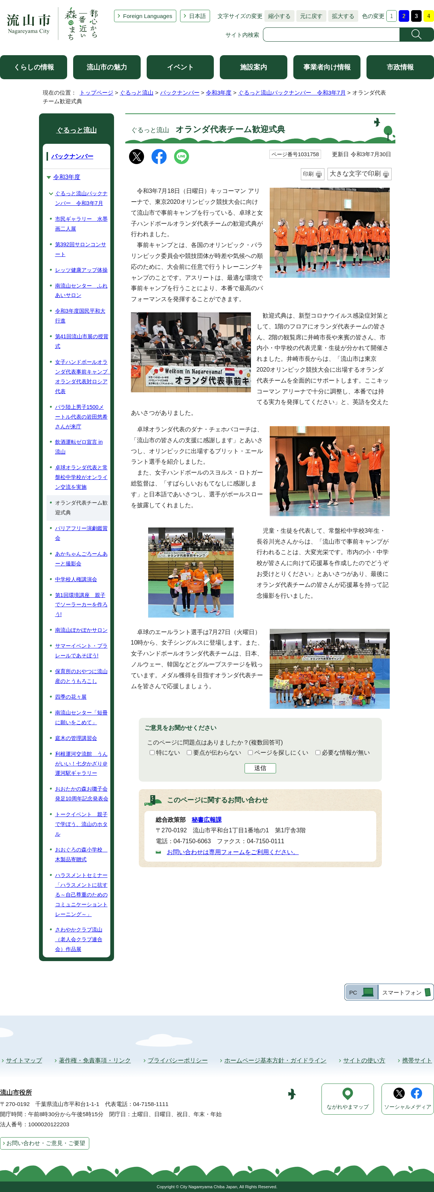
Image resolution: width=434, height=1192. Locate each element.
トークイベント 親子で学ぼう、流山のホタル (81, 824)
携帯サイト (417, 1060)
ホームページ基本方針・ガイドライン (275, 1060)
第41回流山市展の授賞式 (81, 341)
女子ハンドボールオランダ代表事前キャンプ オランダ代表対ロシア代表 (82, 376)
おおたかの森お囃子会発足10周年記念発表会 (81, 794)
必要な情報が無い (346, 752)
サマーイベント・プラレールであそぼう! (81, 651)
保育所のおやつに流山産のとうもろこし (81, 676)
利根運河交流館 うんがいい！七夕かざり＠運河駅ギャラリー (81, 763)
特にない (168, 752)
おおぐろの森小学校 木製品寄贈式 (81, 854)
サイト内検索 (242, 35)
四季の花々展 (71, 697)
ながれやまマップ (348, 1107)
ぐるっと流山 (136, 92)
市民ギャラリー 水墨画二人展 (81, 224)
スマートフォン (402, 992)
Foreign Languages (147, 16)
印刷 (308, 174)
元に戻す (309, 16)
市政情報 (400, 67)
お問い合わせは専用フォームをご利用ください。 (233, 852)
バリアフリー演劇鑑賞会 (81, 533)
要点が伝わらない (217, 752)
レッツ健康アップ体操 (81, 270)
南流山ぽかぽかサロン (81, 630)
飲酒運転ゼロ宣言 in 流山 (79, 447)
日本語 (197, 16)
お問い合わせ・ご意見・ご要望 (45, 1143)
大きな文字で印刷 (355, 173)
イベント (180, 67)
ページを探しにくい (281, 752)
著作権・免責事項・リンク (95, 1060)
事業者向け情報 (327, 67)
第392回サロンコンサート (80, 249)
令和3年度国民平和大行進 (80, 316)
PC (353, 992)
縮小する (277, 16)
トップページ (96, 92)
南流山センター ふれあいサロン (81, 290)
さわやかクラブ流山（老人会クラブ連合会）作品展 (78, 939)
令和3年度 (218, 92)
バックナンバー (180, 92)
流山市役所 (16, 1092)
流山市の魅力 (107, 67)
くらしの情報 (34, 67)
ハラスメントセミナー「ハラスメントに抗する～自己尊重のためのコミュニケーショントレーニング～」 (81, 894)
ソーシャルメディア (407, 1107)
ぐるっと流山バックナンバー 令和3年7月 (292, 92)
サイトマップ (24, 1060)
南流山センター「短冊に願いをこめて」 (81, 717)
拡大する (341, 16)
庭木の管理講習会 (76, 738)
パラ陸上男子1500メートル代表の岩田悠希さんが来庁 (81, 416)
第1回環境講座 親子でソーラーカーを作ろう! (81, 605)
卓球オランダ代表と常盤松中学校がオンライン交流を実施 (81, 477)
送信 (260, 768)
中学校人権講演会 (76, 579)
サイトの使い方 (364, 1060)
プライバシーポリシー (178, 1060)
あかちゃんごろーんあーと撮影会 (81, 559)
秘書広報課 (207, 820)
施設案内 (253, 67)
